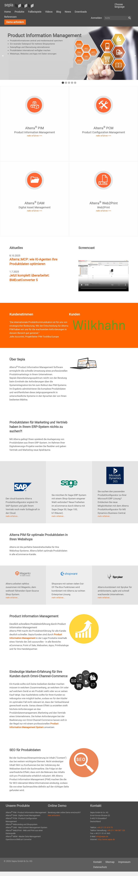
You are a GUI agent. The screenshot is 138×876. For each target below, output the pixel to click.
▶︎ (136, 56)
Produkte (19, 11)
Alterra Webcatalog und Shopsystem (21, 824)
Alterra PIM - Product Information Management (26, 812)
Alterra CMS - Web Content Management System (26, 827)
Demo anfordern (15, 22)
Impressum (124, 862)
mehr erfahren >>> (34, 136)
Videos (48, 11)
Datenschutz (100, 867)
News (68, 11)
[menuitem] (121, 5)
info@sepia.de (102, 836)
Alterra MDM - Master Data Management (23, 836)
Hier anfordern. (54, 815)
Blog (58, 11)
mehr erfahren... (12, 516)
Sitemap (109, 862)
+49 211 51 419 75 (105, 827)
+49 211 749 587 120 (116, 830)
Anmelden (96, 17)
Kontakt (97, 862)
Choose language (120, 5)
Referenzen (10, 16)
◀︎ (3, 56)
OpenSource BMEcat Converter (19, 839)
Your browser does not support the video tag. (103, 272)
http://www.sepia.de (106, 839)
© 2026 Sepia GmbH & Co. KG (18, 861)
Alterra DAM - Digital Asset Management (23, 815)
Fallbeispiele (34, 11)
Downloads (81, 11)
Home (7, 11)
